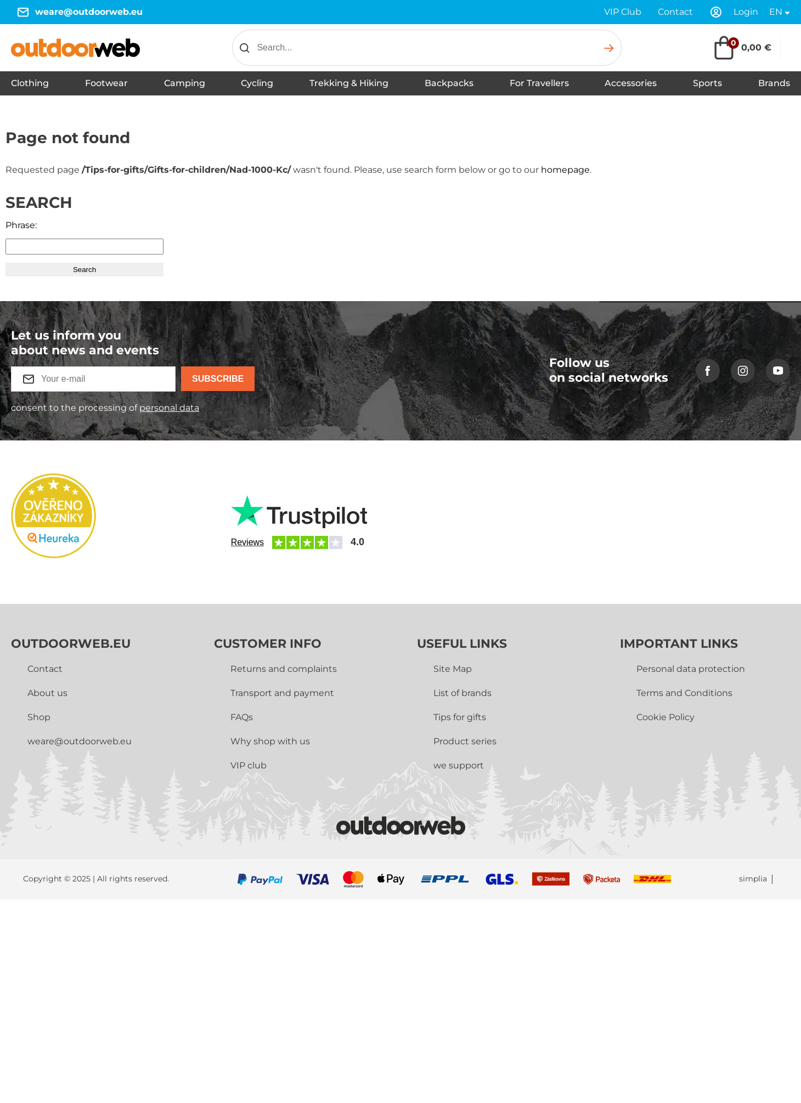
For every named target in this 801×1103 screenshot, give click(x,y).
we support (458, 765)
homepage (565, 170)
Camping (184, 83)
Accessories (631, 83)
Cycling (257, 83)
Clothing (30, 83)
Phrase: (21, 225)
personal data (169, 408)
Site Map (452, 669)
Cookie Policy (665, 717)
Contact (675, 12)
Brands (774, 83)
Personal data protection (690, 669)
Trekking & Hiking (348, 83)
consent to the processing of (105, 408)
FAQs (241, 717)
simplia (753, 879)
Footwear (106, 83)
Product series (465, 741)
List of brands (462, 693)
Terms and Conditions (684, 693)
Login (746, 12)
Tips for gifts (459, 717)
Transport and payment (282, 693)
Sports (707, 83)
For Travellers (539, 83)
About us (47, 693)
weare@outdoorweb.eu (89, 12)
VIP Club (622, 12)
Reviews (247, 542)
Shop (38, 717)
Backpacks (449, 83)
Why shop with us (270, 741)
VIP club (248, 765)
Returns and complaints (283, 669)
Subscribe (218, 378)
